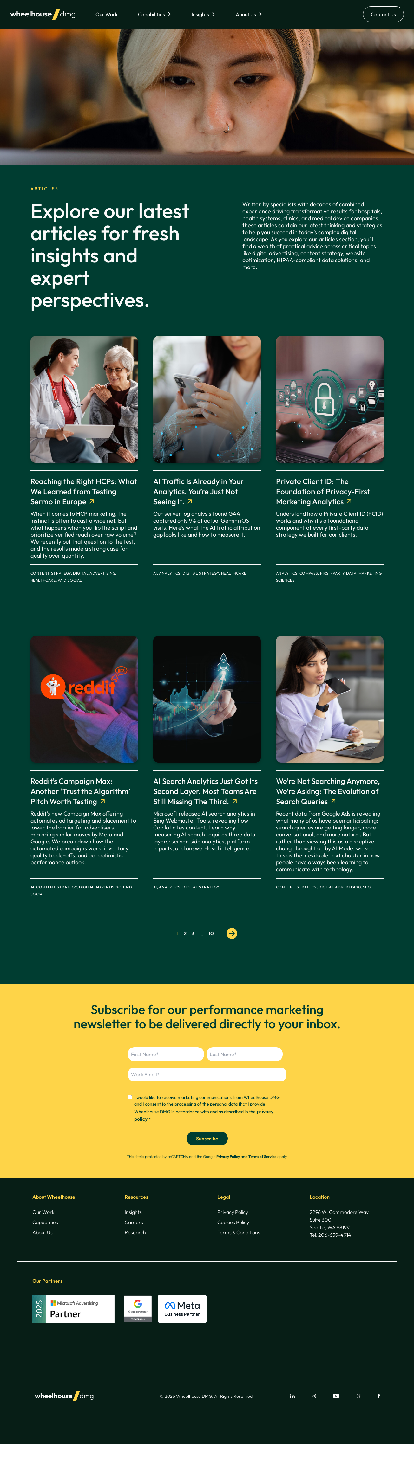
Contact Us (383, 14)
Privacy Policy (228, 1156)
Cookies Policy (233, 1222)
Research (135, 1232)
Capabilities (151, 14)
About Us (246, 14)
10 (211, 933)
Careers (134, 1222)
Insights (200, 14)
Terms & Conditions (238, 1232)
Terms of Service (262, 1156)
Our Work (106, 14)
